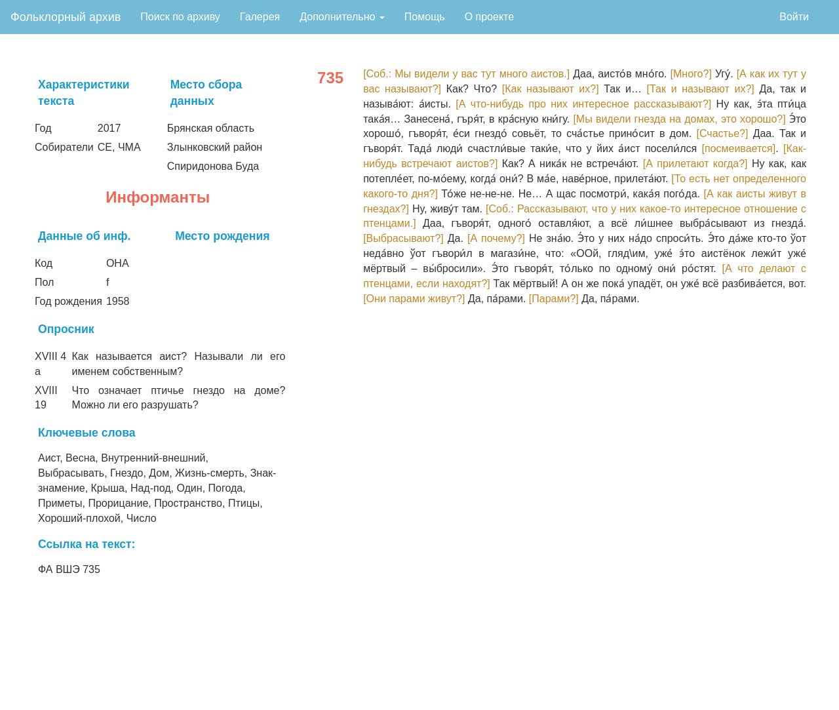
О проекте (489, 16)
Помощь (424, 16)
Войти (794, 16)
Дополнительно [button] (342, 16)
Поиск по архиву (180, 16)
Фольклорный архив (65, 17)
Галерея (260, 16)
